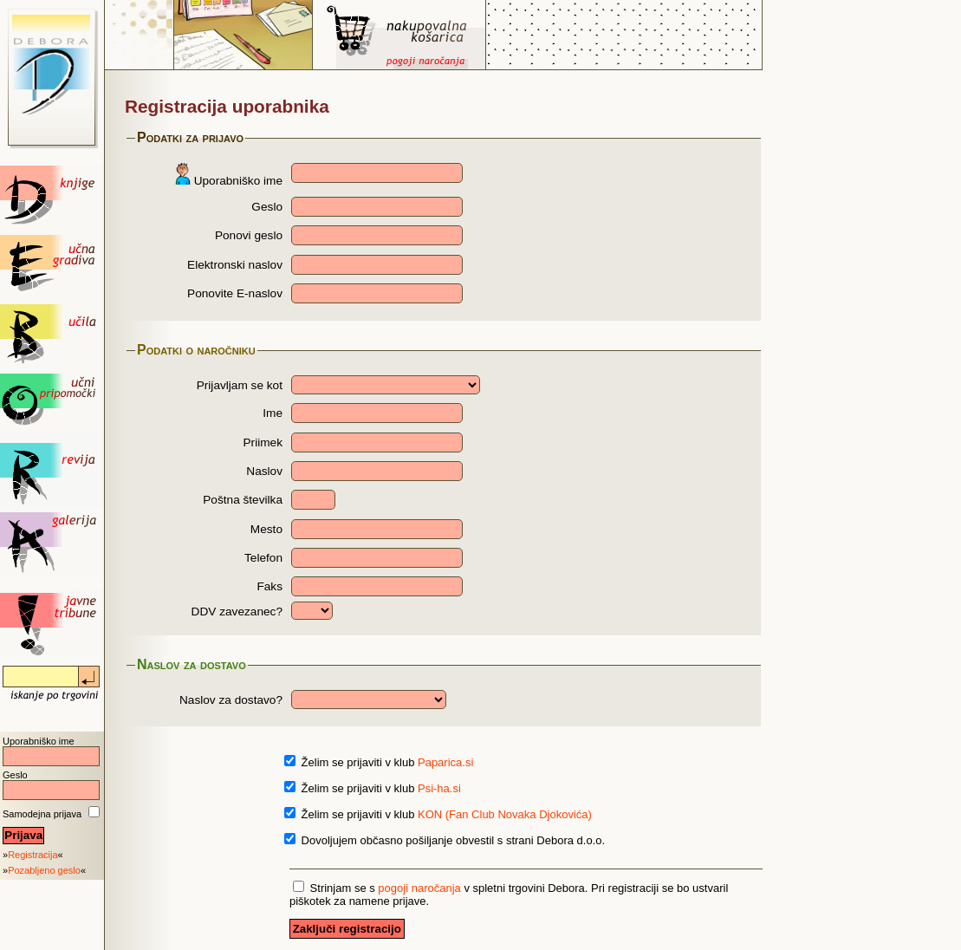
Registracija (32, 854)
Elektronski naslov (234, 264)
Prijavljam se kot (239, 385)
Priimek (262, 442)
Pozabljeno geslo (44, 870)
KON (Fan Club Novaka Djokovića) (505, 814)
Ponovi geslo (248, 235)
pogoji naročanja (419, 888)
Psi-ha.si (439, 788)
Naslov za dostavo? (230, 699)
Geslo (15, 775)
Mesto (266, 529)
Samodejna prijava (42, 814)
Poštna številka (242, 499)
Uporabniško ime (39, 741)
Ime (272, 413)
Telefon (263, 557)
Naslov (264, 471)
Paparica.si (445, 762)
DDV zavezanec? (237, 611)
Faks (269, 586)
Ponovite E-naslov (234, 293)
